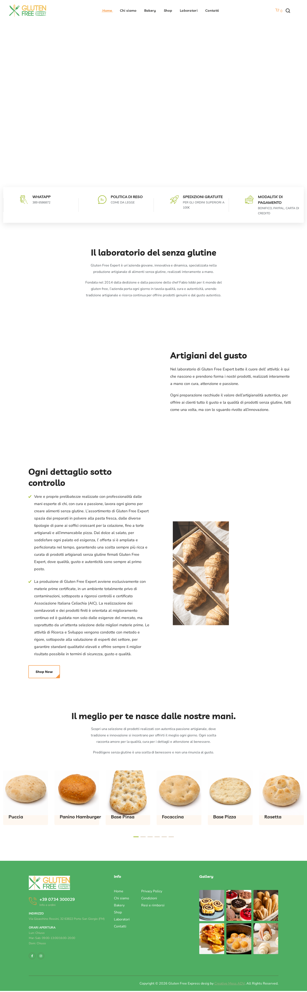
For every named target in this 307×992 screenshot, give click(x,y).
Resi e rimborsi (152, 905)
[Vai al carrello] (278, 11)
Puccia (16, 817)
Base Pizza (224, 817)
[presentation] (136, 836)
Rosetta (272, 817)
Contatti (120, 926)
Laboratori (122, 919)
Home (118, 891)
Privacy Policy (151, 891)
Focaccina (173, 817)
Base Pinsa (122, 817)
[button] (288, 11)
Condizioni (149, 898)
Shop (118, 912)
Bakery (119, 905)
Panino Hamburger (80, 817)
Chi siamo (121, 898)
